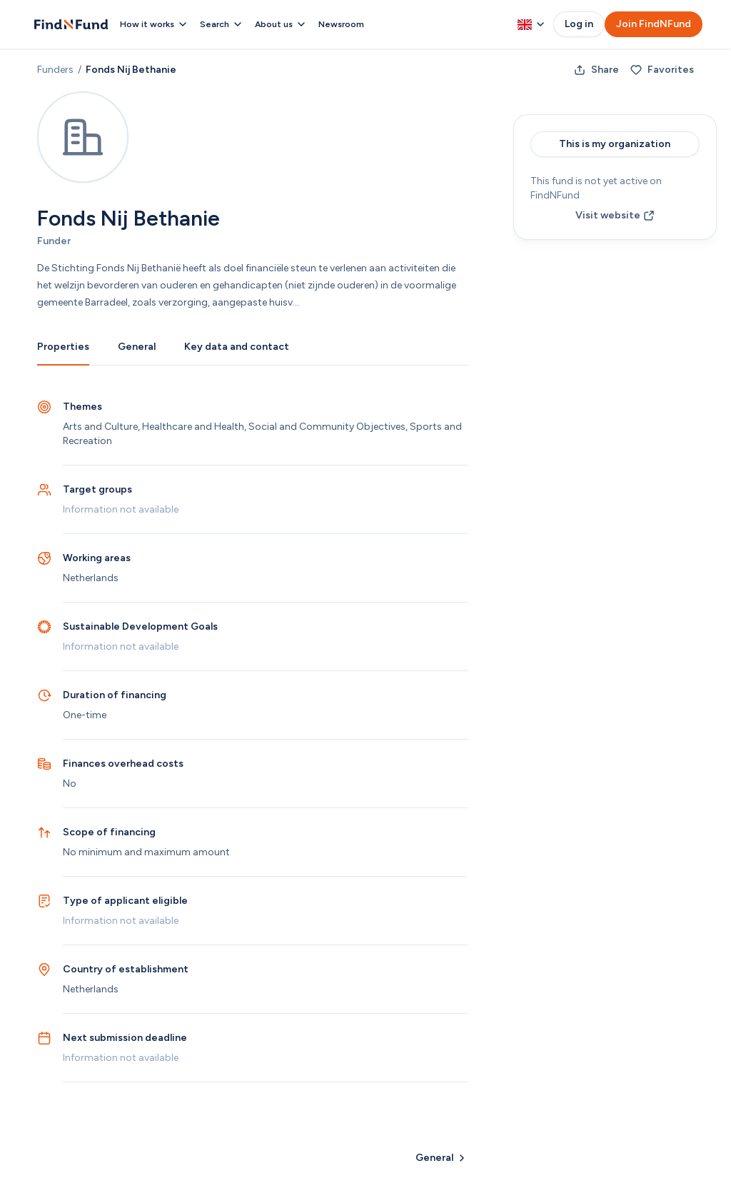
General (137, 347)
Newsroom (341, 24)
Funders (55, 70)
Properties (63, 347)
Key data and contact (236, 347)
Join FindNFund (653, 24)
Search (221, 24)
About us (281, 24)
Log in (579, 24)
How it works (154, 24)
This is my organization (614, 144)
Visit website (615, 215)
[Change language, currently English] (531, 24)
